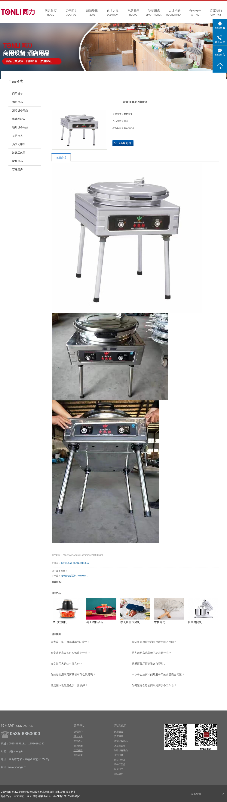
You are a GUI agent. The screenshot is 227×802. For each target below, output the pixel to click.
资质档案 (71, 791)
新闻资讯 (92, 13)
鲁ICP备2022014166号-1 (67, 796)
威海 (34, 796)
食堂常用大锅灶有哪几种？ (66, 663)
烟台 (29, 796)
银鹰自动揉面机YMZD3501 (74, 575)
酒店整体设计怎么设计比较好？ (69, 685)
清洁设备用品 (20, 110)
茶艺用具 (17, 135)
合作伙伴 (195, 13)
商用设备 (17, 93)
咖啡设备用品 (20, 127)
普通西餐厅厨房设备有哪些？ (149, 663)
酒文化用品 (18, 144)
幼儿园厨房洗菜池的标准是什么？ (151, 652)
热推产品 (6, 796)
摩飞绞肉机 (60, 622)
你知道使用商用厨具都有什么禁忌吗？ (73, 674)
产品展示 (133, 13)
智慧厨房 (154, 13)
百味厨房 (17, 169)
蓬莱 (40, 796)
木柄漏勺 (159, 622)
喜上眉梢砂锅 (94, 622)
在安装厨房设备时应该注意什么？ (70, 652)
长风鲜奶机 (195, 622)
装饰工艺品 (18, 152)
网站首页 (50, 13)
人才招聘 (174, 13)
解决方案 (112, 13)
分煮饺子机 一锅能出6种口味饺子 (70, 641)
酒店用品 (17, 102)
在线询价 (122, 143)
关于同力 (71, 13)
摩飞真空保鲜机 (130, 622)
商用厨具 (65, 563)
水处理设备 (18, 119)
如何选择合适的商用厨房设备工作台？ (154, 685)
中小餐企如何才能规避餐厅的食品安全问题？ (158, 674)
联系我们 (216, 13)
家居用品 (17, 161)
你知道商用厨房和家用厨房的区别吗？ (154, 641)
